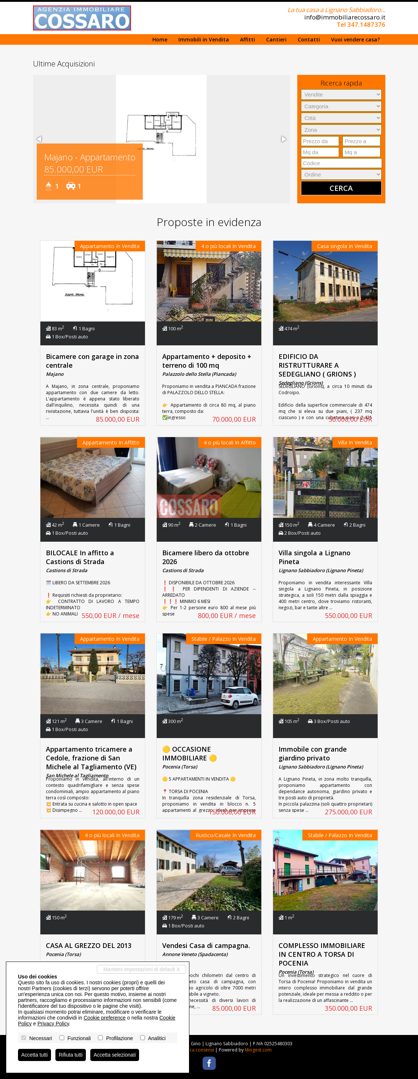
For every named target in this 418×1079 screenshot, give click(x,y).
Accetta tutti (34, 1055)
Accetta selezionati (115, 1055)
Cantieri (276, 39)
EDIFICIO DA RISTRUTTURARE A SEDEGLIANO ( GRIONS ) (317, 365)
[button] (40, 139)
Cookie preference (105, 1017)
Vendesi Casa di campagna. (206, 945)
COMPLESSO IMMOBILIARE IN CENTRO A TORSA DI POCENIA (322, 954)
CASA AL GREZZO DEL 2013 (88, 945)
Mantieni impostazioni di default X (141, 969)
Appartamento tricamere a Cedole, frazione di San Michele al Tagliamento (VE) (91, 758)
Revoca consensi (196, 1050)
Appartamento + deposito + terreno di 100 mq (206, 361)
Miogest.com (258, 1050)
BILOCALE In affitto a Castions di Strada (80, 557)
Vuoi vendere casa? (355, 39)
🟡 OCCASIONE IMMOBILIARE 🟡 (189, 753)
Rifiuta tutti (71, 1055)
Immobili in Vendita (203, 39)
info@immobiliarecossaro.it (344, 17)
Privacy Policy (53, 1023)
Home (159, 39)
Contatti (309, 39)
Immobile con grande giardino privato (313, 753)
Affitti (247, 39)
